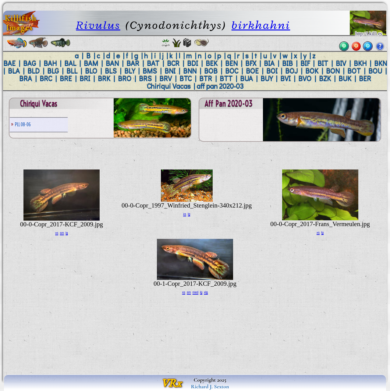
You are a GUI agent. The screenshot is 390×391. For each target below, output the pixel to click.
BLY (129, 70)
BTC (185, 78)
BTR (205, 78)
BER (365, 78)
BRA (25, 78)
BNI (170, 70)
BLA (14, 70)
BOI (272, 70)
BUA (246, 78)
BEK (212, 63)
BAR (132, 63)
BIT (322, 63)
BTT (226, 78)
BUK (345, 78)
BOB (211, 70)
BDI (192, 63)
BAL (70, 63)
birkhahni (261, 25)
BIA (269, 63)
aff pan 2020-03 (220, 86)
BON (333, 70)
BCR (173, 63)
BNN (190, 70)
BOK (311, 70)
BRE (66, 78)
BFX (250, 63)
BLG (53, 70)
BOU (375, 70)
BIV (341, 63)
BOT (354, 70)
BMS (150, 70)
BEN (231, 63)
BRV (165, 78)
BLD (33, 70)
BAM (91, 63)
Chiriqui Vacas (168, 86)
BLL (71, 70)
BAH (50, 63)
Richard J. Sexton (210, 386)
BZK (325, 78)
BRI (85, 78)
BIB (287, 63)
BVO (304, 78)
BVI (285, 78)
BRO (124, 78)
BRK (104, 78)
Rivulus (98, 25)
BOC (231, 70)
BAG (29, 63)
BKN (380, 63)
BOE (252, 70)
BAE (9, 63)
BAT (153, 63)
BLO (91, 70)
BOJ (291, 70)
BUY (267, 78)
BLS (111, 70)
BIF (305, 63)
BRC (46, 78)
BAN (112, 63)
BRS (145, 78)
